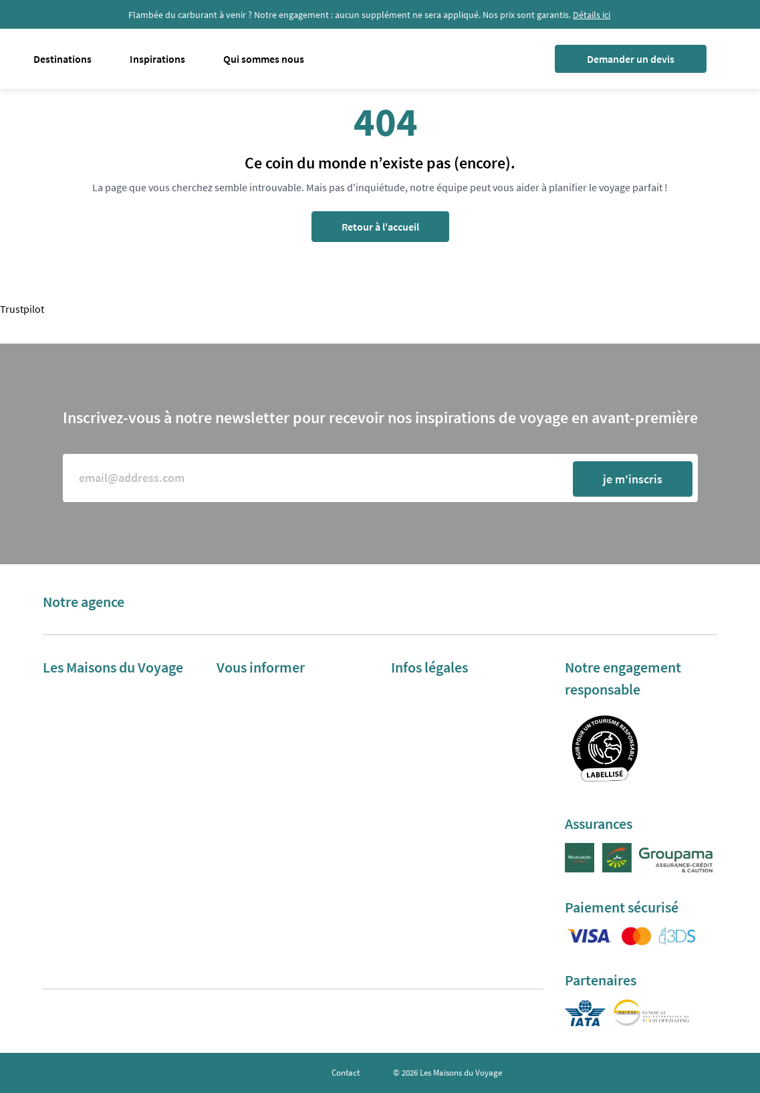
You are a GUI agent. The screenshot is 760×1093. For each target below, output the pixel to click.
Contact (346, 1072)
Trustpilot (22, 309)
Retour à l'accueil (380, 226)
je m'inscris (632, 479)
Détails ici (591, 15)
